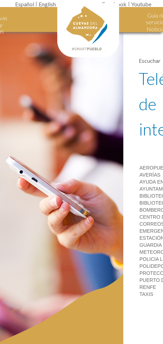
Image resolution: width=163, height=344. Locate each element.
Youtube (141, 4)
